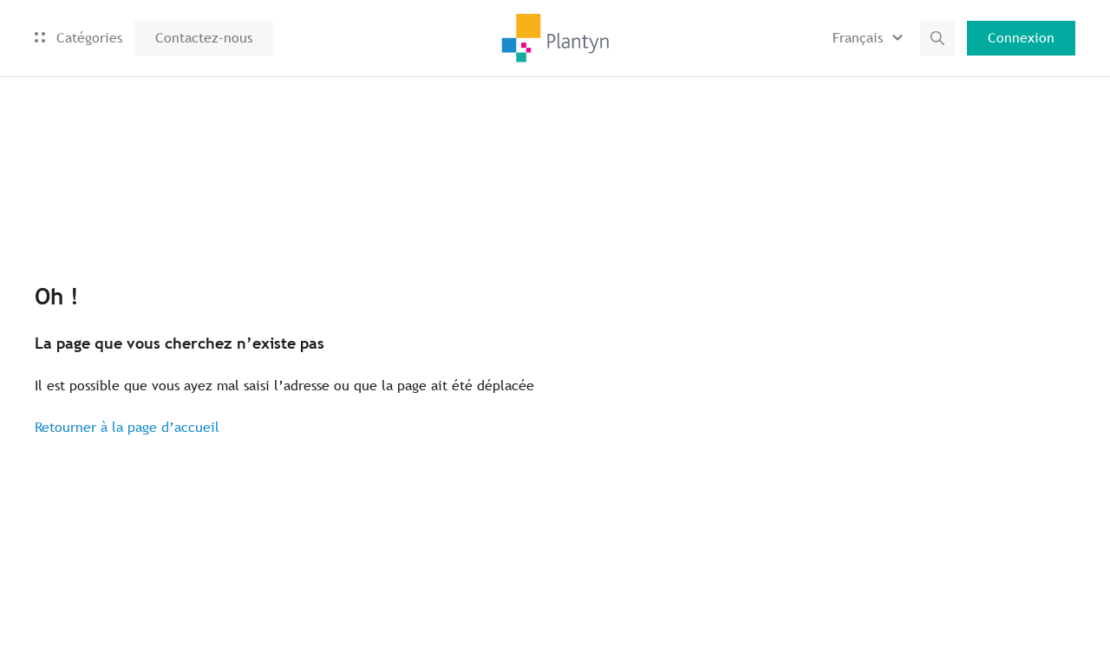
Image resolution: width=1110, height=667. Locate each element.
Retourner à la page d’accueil (127, 427)
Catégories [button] (78, 37)
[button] (870, 37)
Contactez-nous (203, 37)
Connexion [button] (1021, 37)
